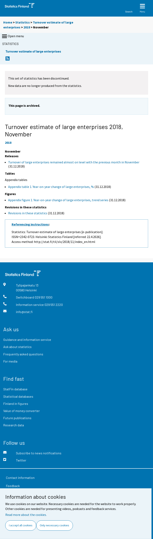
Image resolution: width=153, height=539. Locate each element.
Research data (13, 425)
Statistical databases (18, 396)
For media (10, 361)
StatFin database (15, 389)
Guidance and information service (27, 339)
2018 (26, 27)
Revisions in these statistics (27, 213)
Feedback (13, 486)
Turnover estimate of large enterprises (33, 51)
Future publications (17, 418)
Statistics (22, 22)
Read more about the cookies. (26, 515)
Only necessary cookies (54, 525)
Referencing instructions (30, 224)
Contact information (20, 477)
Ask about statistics (17, 347)
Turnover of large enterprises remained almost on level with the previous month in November (73, 162)
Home (7, 22)
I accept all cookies (20, 525)
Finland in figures (15, 403)
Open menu (12, 36)
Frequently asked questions (23, 354)
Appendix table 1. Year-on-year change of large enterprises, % (51, 187)
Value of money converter (21, 411)
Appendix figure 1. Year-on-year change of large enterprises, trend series (58, 200)
